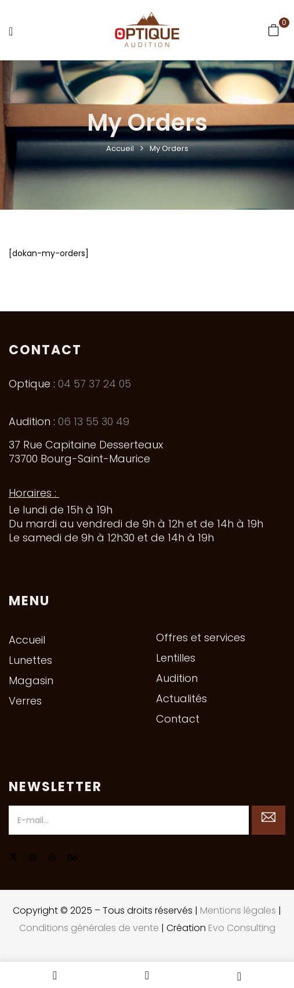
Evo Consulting (241, 928)
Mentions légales (238, 910)
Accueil (120, 148)
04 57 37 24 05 (94, 383)
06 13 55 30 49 (93, 421)
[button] (274, 30)
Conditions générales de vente (89, 928)
